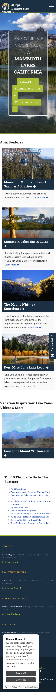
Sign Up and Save (11, 588)
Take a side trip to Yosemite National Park (30, 492)
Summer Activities (27, 88)
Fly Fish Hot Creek (19, 507)
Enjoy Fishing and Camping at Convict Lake (30, 523)
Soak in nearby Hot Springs (23, 510)
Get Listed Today (11, 614)
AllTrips (15, 5)
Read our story (10, 562)
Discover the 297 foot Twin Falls (25, 520)
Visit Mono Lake (18, 489)
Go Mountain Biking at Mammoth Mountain (30, 513)
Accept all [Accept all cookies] (21, 682)
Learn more (41, 197)
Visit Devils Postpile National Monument (29, 516)
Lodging (25, 81)
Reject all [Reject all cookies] (21, 688)
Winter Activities (27, 102)
